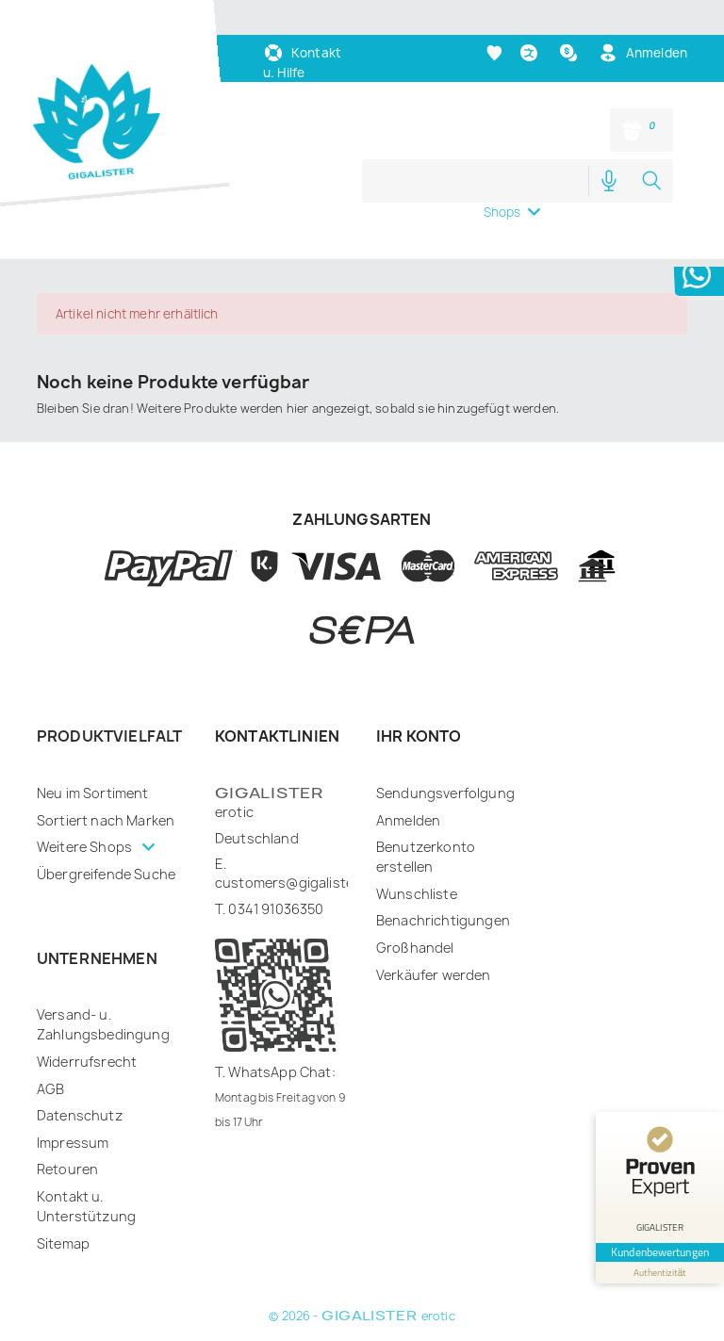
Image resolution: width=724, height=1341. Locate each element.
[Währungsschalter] (571, 52)
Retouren (67, 1169)
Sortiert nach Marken (105, 820)
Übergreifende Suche (106, 874)
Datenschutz (80, 1115)
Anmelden (408, 820)
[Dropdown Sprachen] (531, 53)
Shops (502, 212)
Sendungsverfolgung (445, 793)
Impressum (72, 1143)
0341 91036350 (275, 909)
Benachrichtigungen (443, 920)
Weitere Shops (86, 847)
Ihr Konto (418, 736)
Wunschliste (416, 894)
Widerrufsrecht (87, 1062)
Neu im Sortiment (93, 793)
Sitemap (63, 1243)
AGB (50, 1089)
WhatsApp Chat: (281, 1072)
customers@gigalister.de (296, 882)
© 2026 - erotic (361, 1316)
